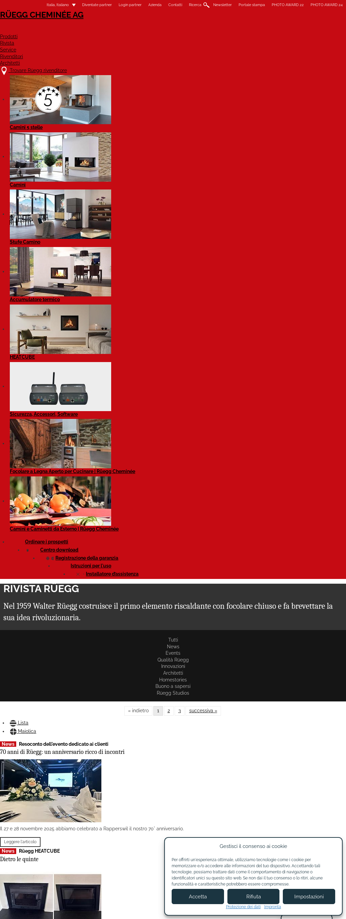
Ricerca (181, 5)
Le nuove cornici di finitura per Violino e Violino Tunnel (49, 665)
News (44, 119)
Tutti (22, 119)
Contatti (161, 5)
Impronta (272, 906)
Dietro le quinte (33, 310)
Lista (23, 162)
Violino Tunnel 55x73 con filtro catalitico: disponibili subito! (209, 540)
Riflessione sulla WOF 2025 (209, 305)
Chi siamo (130, 849)
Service (226, 29)
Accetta (198, 897)
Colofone (121, 908)
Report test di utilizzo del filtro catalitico (207, 191)
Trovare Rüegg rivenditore (58, 842)
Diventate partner (83, 5)
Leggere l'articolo (34, 284)
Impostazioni (309, 897)
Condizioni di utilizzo (160, 908)
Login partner (115, 5)
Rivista (190, 29)
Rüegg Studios (282, 119)
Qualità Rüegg (100, 119)
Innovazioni (136, 119)
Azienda (140, 5)
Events (68, 119)
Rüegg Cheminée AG (48, 25)
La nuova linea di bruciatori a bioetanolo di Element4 (131, 434)
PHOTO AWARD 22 (273, 5)
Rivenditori (268, 29)
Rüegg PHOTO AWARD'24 (207, 647)
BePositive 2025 (33, 439)
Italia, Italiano (39, 5)
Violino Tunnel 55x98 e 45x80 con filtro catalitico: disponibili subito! (131, 317)
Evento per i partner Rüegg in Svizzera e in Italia (50, 536)
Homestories (202, 119)
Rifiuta (253, 897)
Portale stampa (237, 5)
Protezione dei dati (243, 906)
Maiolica (52, 162)
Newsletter (208, 5)
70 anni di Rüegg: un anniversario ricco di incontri (50, 196)
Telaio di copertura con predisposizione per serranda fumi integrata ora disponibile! (293, 435)
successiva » (203, 136)
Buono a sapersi (241, 119)
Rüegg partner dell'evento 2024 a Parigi (127, 191)
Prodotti (153, 29)
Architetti (316, 29)
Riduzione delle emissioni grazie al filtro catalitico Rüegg (289, 200)
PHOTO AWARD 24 (312, 5)
